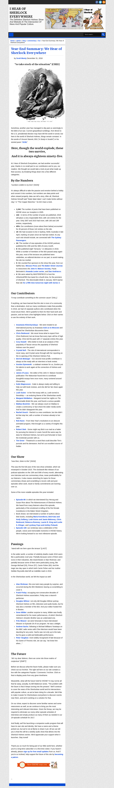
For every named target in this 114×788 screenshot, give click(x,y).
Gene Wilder (21, 612)
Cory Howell (21, 342)
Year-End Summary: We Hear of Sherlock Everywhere (36, 51)
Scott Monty (21, 58)
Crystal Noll (21, 350)
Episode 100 (21, 528)
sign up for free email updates (36, 752)
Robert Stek (21, 429)
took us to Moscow (51, 328)
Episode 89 (20, 500)
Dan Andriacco (55, 271)
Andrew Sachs (22, 627)
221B (24, 142)
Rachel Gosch (22, 412)
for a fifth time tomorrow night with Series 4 (41, 283)
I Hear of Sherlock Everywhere (21, 13)
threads (100, 2)
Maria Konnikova (40, 517)
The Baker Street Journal (51, 266)
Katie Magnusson (23, 384)
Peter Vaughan (22, 638)
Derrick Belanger (23, 359)
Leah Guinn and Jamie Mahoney (42, 519)
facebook (96, 2)
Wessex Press (31, 266)
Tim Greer (20, 441)
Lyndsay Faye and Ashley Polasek (43, 525)
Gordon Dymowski (24, 364)
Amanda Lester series (35, 271)
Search (103, 34)
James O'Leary (22, 373)
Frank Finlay (21, 593)
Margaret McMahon (24, 398)
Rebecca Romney (32, 522)
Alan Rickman (22, 584)
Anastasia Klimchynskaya (27, 325)
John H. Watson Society (41, 269)
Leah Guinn (21, 393)
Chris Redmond (22, 333)
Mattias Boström (23, 404)
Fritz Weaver (21, 621)
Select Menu (11, 35)
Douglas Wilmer (23, 601)
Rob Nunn (20, 421)
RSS (103, 2)
